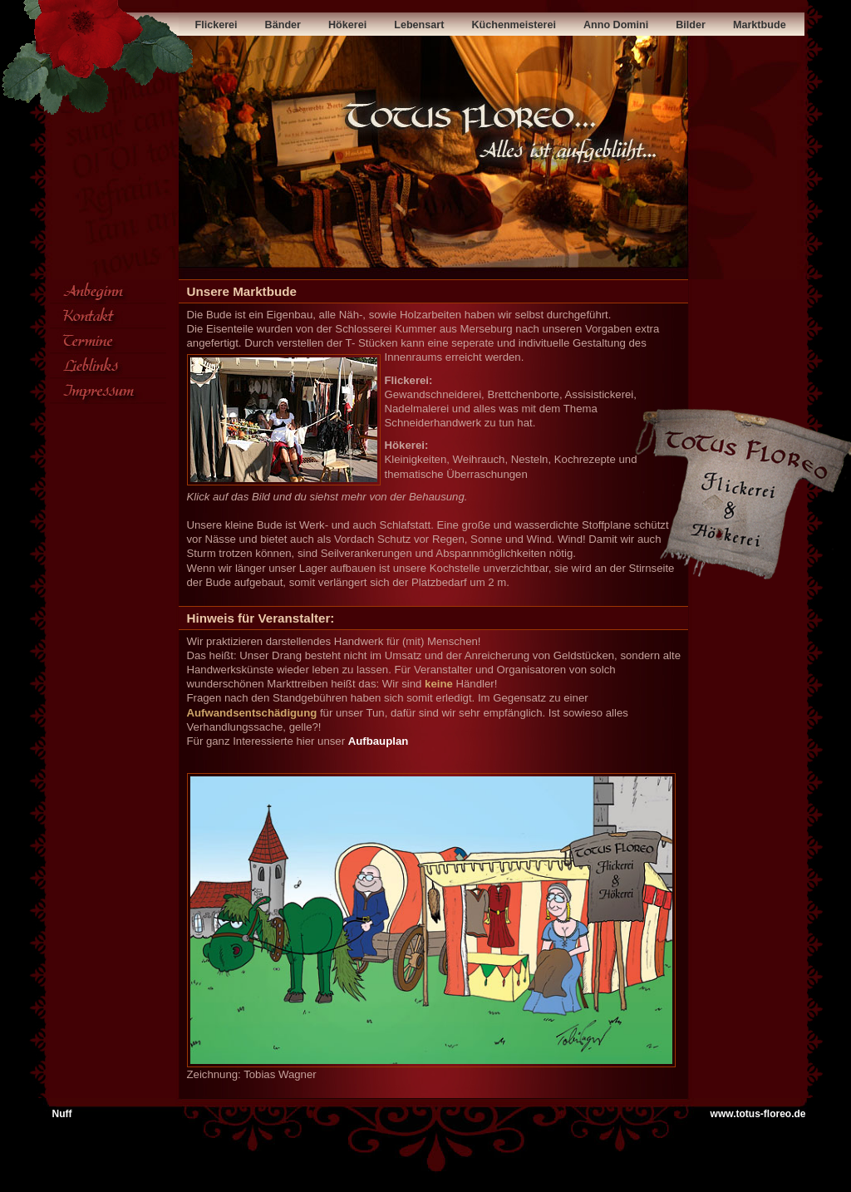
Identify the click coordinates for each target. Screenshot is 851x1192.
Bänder (270, 25)
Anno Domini (588, 25)
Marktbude (738, 25)
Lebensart (399, 25)
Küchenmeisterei (476, 25)
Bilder (681, 25)
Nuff (62, 1114)
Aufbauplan (378, 741)
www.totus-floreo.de (758, 1114)
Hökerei (333, 25)
